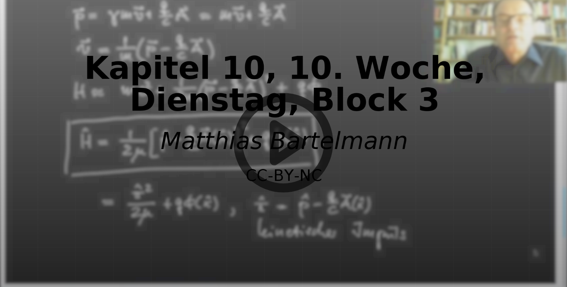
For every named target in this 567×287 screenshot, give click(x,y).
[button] (283, 143)
